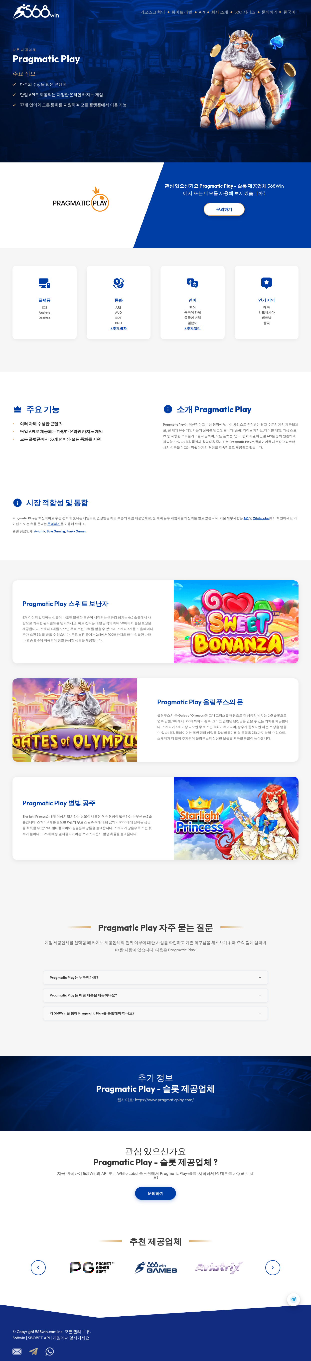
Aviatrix (39, 531)
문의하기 (270, 11)
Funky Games (76, 531)
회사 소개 (219, 11)
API (202, 11)
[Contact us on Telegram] (293, 1299)
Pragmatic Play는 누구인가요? (74, 977)
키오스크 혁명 (152, 11)
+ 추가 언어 (192, 328)
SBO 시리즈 (244, 11)
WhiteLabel (261, 518)
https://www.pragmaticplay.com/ (164, 1099)
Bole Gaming (56, 531)
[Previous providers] (38, 1267)
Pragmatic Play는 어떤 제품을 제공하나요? (83, 995)
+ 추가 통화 (119, 328)
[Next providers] (272, 1267)
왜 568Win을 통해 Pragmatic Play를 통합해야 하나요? (92, 1013)
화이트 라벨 (181, 11)
